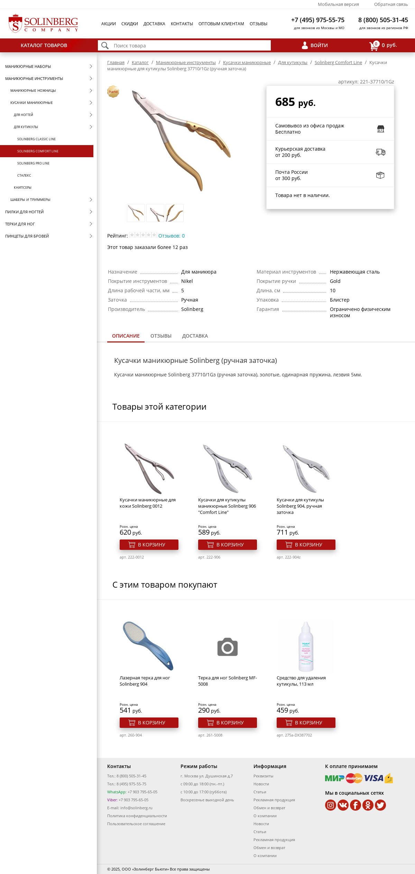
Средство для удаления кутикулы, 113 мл (301, 681)
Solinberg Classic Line (36, 139)
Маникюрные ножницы (33, 90)
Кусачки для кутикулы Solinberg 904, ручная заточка (300, 506)
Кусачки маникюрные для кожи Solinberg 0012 (148, 503)
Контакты (182, 24)
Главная (115, 62)
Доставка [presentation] (195, 335)
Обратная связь (391, 4)
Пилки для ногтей (24, 211)
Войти (319, 45)
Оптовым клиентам (221, 24)
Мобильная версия (338, 4)
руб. (383, 45)
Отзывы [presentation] (161, 335)
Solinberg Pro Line (33, 163)
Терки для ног (20, 223)
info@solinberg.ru (136, 807)
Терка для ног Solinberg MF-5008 (227, 681)
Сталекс (24, 175)
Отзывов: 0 (171, 235)
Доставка (154, 24)
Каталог (140, 62)
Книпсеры (22, 187)
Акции (108, 24)
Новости (261, 783)
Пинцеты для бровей (27, 236)
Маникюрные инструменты (34, 78)
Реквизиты (263, 775)
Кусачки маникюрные (31, 102)
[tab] (126, 336)
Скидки (129, 24)
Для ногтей (23, 115)
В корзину (151, 544)
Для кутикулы (26, 127)
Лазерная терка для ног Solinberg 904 (145, 681)
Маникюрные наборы (28, 66)
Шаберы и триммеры (30, 199)
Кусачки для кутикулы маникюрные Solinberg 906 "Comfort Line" (227, 506)
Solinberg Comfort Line (37, 151)
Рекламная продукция (274, 799)
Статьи (259, 791)
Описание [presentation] (126, 335)
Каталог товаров (44, 45)
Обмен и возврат (269, 807)
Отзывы (258, 24)
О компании (265, 815)
